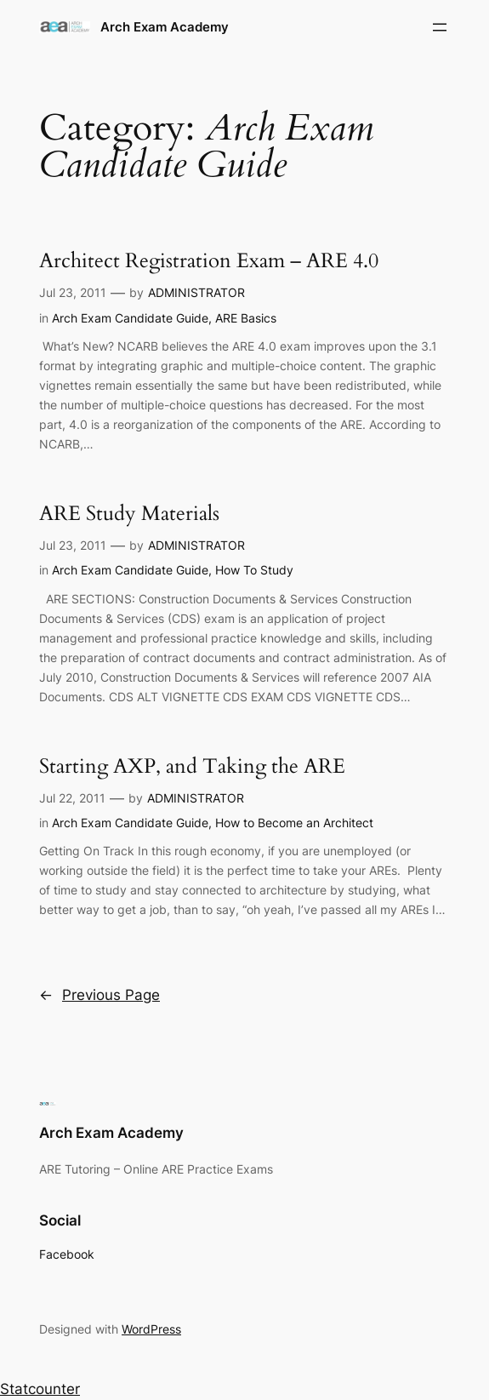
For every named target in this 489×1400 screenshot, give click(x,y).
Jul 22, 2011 (72, 798)
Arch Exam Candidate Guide (130, 318)
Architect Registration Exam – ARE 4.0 (208, 261)
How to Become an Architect (294, 822)
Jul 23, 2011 (72, 292)
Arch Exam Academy (164, 27)
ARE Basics (245, 318)
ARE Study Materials (129, 513)
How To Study (254, 570)
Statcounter (40, 1388)
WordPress (151, 1329)
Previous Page (99, 995)
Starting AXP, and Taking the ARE (192, 766)
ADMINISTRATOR (196, 292)
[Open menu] (439, 27)
